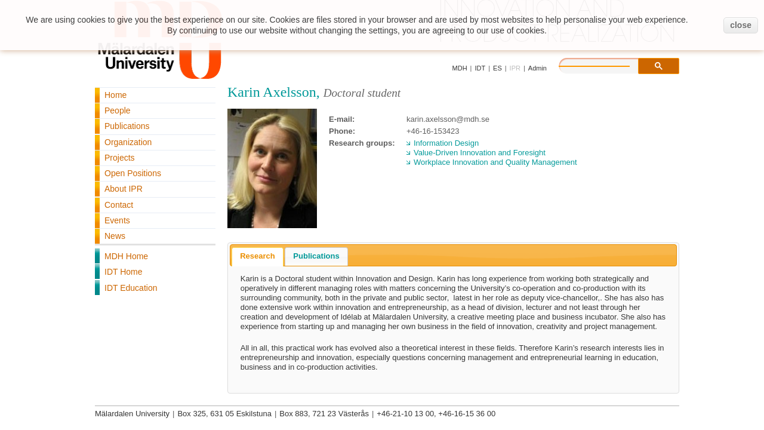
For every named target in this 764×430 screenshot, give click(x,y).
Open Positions (132, 173)
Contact (118, 205)
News (114, 236)
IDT (480, 68)
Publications (127, 126)
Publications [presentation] (316, 255)
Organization (128, 142)
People (117, 110)
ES (497, 68)
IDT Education (130, 288)
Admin (537, 68)
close (740, 25)
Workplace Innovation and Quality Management (495, 162)
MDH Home (126, 256)
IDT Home (123, 272)
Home (115, 95)
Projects (119, 157)
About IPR (123, 189)
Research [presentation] (257, 255)
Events (117, 220)
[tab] (258, 256)
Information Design (446, 143)
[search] (606, 64)
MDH (459, 68)
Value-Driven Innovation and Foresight (480, 152)
